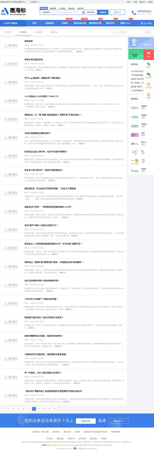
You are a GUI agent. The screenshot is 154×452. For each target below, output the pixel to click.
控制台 (150, 2)
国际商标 (54, 32)
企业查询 (62, 8)
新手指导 (82, 439)
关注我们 (35, 2)
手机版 (103, 439)
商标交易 (53, 8)
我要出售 (117, 12)
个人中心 (146, 23)
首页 (34, 23)
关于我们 (49, 439)
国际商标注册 (95, 23)
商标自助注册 (80, 23)
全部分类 (91, 12)
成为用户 (118, 421)
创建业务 (85, 421)
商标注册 (44, 8)
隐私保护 (93, 439)
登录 (128, 2)
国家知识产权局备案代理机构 (95, 432)
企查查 (77, 432)
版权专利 (110, 23)
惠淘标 (44, 445)
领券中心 (142, 2)
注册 (135, 2)
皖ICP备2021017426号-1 (65, 449)
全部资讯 (7, 32)
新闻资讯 (23, 32)
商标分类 (71, 8)
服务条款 (60, 439)
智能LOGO (125, 23)
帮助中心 (71, 439)
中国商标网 (115, 432)
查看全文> (79, 51)
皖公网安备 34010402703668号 (85, 449)
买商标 (65, 23)
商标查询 (50, 23)
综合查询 (47, 12)
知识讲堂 (38, 32)
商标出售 (81, 8)
